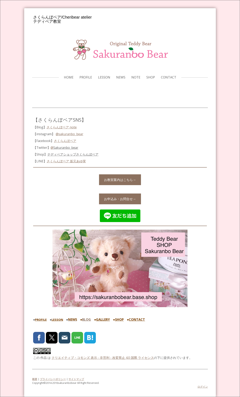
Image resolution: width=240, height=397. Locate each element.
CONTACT (168, 77)
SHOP (150, 77)
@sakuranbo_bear (69, 134)
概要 (34, 379)
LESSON (104, 77)
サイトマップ (76, 379)
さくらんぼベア (65, 141)
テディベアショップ (72, 154)
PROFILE (85, 77)
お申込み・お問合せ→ (120, 199)
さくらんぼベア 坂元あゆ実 (66, 161)
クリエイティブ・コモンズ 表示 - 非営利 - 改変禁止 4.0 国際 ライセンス (103, 357)
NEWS (120, 77)
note (135, 77)
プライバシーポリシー (53, 379)
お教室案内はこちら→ (120, 180)
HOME (68, 77)
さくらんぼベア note (62, 127)
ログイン (202, 386)
